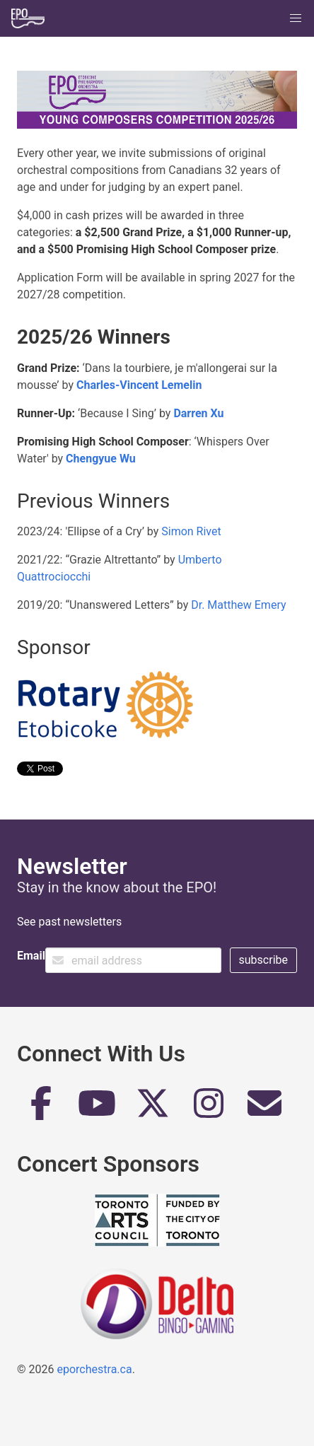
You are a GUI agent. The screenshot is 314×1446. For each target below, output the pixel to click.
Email (31, 955)
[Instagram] (208, 1108)
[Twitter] (152, 1108)
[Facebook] (41, 1108)
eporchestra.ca (94, 1369)
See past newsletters (69, 921)
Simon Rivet (191, 531)
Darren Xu (198, 413)
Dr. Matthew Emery (238, 605)
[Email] (264, 1108)
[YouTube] (96, 1108)
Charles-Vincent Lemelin (139, 385)
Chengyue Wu (101, 458)
